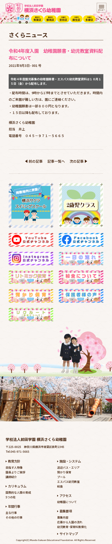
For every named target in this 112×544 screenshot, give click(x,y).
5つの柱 (11, 497)
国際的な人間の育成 (18, 492)
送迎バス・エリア (68, 467)
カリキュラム (17, 486)
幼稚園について (67, 502)
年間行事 (14, 506)
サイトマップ (69, 533)
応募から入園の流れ (69, 522)
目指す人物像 (14, 467)
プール (61, 477)
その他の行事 (14, 517)
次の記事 (77, 161)
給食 (60, 486)
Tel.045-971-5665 (17, 451)
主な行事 (11, 513)
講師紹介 (11, 477)
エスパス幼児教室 (68, 482)
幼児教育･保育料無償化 (72, 527)
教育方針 (14, 461)
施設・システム (70, 461)
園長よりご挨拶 (15, 472)
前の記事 (36, 161)
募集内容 (62, 517)
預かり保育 (64, 472)
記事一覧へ (56, 161)
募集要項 (66, 511)
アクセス (65, 495)
